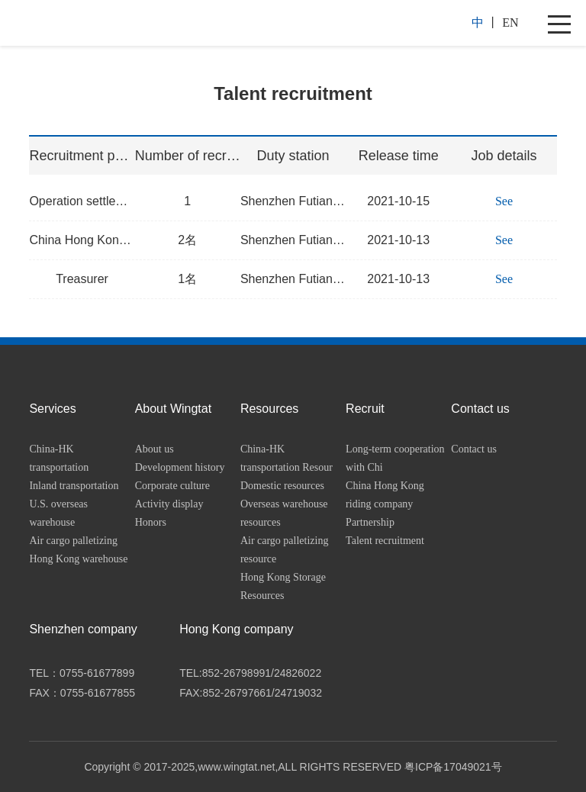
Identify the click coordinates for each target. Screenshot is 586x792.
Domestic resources (282, 485)
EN (510, 22)
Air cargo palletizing (73, 540)
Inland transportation (73, 485)
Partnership (370, 522)
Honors (150, 522)
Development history (180, 467)
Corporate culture (172, 485)
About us (154, 449)
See (504, 201)
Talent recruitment (385, 540)
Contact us (474, 449)
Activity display (169, 504)
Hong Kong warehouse (78, 559)
